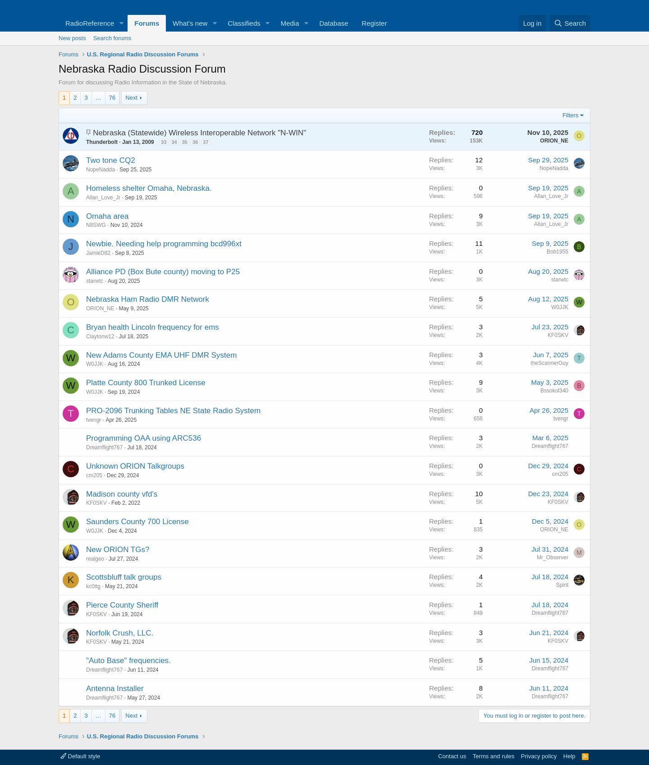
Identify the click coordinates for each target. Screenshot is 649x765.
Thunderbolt (102, 142)
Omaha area (107, 216)
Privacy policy (539, 756)
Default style (80, 756)
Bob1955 (557, 252)
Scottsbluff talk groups (123, 577)
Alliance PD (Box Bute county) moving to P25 (163, 271)
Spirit (562, 585)
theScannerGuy (549, 363)
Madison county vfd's (121, 494)
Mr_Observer (552, 557)
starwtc (94, 281)
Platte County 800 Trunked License (146, 382)
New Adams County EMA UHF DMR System (161, 355)
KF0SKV (558, 335)
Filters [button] (570, 115)
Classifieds (244, 23)
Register (374, 23)
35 (184, 142)
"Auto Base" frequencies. (128, 660)
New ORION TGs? (117, 549)
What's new (190, 23)
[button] (121, 23)
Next (131, 97)
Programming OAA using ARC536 (143, 438)
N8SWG (96, 225)
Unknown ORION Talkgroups (135, 466)
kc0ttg (93, 586)
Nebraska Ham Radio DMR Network (147, 299)
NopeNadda (100, 169)
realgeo (95, 559)
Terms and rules (493, 756)
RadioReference (89, 23)
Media (290, 23)
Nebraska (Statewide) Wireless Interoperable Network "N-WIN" (199, 133)
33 (163, 142)
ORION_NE (554, 141)
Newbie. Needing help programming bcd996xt (164, 244)
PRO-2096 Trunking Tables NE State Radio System (173, 410)
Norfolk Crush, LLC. (119, 633)
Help (569, 756)
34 (174, 142)
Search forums (112, 38)
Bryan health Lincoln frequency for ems (152, 327)
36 (195, 142)
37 (205, 142)
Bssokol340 (554, 390)
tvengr (93, 420)
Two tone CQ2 (110, 160)
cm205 (94, 475)
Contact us (452, 756)
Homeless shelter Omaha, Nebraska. (149, 188)
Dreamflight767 (104, 447)
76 (112, 97)
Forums (146, 23)
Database (333, 23)
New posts (72, 38)
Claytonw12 (100, 336)
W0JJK (559, 307)
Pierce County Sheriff (122, 605)
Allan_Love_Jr (103, 197)
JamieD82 (98, 253)
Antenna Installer (115, 688)
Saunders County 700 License (137, 521)
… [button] (98, 97)
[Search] (569, 23)
